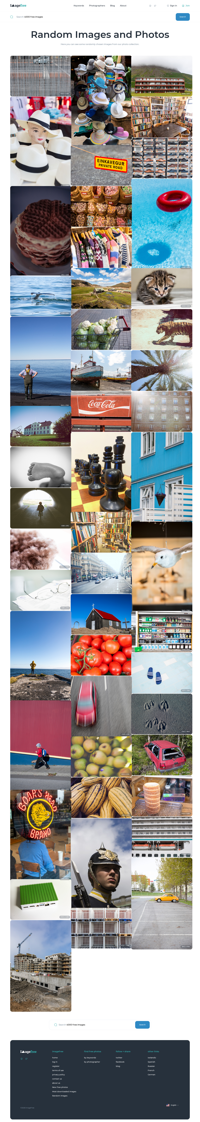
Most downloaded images (64, 1091)
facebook (120, 1062)
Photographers (97, 6)
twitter (119, 1058)
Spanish (151, 1062)
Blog (112, 6)
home (55, 1058)
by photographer (92, 1062)
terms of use (58, 1070)
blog (118, 1066)
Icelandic (152, 1058)
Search (182, 17)
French (151, 1070)
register (55, 1066)
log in (54, 1062)
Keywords (79, 6)
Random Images (59, 1096)
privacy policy (58, 1074)
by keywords (90, 1058)
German (151, 1074)
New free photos (60, 1087)
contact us (57, 1079)
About (123, 6)
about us (56, 1083)
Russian (151, 1066)
